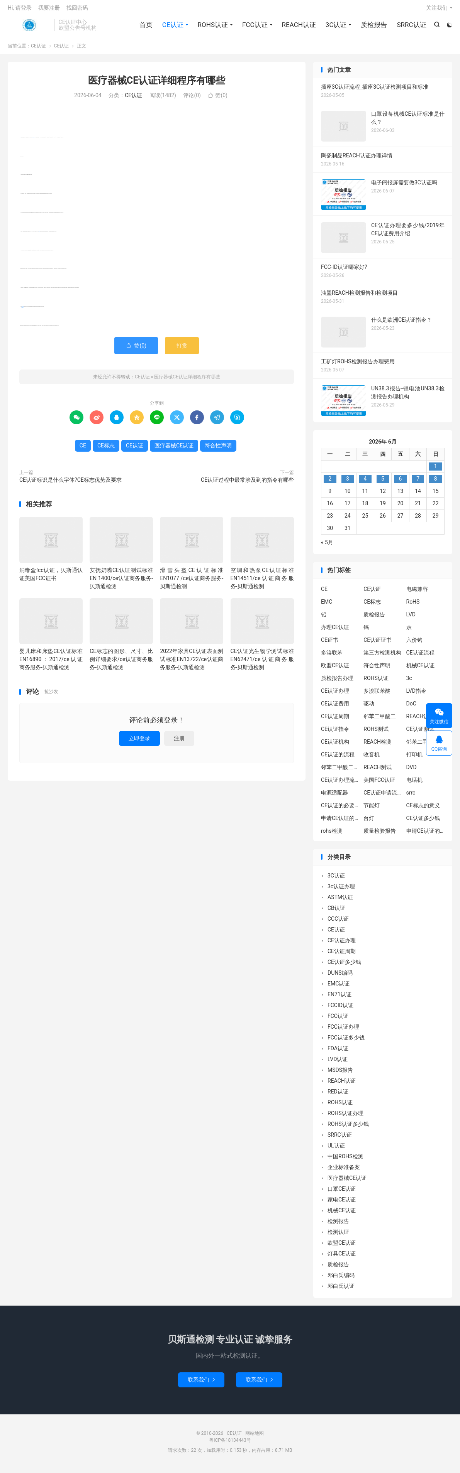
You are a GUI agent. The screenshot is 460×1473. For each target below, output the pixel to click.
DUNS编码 (340, 977)
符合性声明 (218, 449)
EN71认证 (339, 998)
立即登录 (139, 742)
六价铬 (414, 644)
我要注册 (49, 10)
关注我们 (437, 10)
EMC (326, 605)
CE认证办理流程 (340, 784)
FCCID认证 (340, 1009)
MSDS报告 (340, 1074)
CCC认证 (338, 923)
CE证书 (329, 644)
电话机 (414, 784)
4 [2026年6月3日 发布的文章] (365, 483)
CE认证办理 (335, 695)
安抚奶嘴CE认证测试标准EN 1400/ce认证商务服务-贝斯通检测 (121, 582)
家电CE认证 (342, 1204)
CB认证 (336, 912)
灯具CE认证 (342, 1258)
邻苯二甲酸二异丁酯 (425, 745)
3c (409, 682)
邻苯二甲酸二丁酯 (340, 771)
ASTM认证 (340, 901)
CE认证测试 (420, 733)
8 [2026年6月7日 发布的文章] (435, 483)
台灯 (368, 822)
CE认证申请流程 (382, 796)
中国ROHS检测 (345, 1160)
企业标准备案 (344, 1171)
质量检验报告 (379, 835)
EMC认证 (339, 988)
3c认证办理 (341, 891)
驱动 (368, 707)
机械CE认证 (420, 669)
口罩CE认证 (342, 1193)
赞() (217, 99)
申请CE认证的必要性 (340, 822)
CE (83, 449)
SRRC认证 (411, 27)
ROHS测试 (376, 733)
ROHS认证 (212, 27)
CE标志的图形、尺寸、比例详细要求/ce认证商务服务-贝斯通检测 (121, 663)
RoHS (413, 605)
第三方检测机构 (382, 656)
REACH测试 (377, 771)
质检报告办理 (337, 682)
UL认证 (336, 1150)
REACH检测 (377, 745)
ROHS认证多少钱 (348, 1128)
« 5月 (327, 546)
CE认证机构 (335, 745)
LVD (411, 618)
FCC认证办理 (343, 1031)
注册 (179, 742)
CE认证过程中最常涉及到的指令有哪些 (247, 484)
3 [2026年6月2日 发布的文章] (347, 483)
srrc (411, 796)
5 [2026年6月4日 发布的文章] (382, 483)
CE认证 (29, 27)
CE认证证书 (377, 644)
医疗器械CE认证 (174, 449)
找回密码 (77, 10)
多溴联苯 (332, 656)
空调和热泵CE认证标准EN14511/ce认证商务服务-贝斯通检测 (262, 582)
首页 (145, 27)
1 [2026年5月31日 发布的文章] (435, 470)
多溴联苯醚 (376, 695)
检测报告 (338, 1225)
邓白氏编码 (341, 1279)
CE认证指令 (335, 733)
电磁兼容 (417, 593)
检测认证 (338, 1236)
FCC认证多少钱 (346, 1042)
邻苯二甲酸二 (379, 720)
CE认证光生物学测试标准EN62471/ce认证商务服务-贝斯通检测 (262, 663)
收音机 (371, 758)
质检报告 (373, 27)
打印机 (414, 758)
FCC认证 (254, 27)
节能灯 (371, 809)
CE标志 (106, 449)
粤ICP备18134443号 (230, 1444)
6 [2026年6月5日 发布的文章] (400, 483)
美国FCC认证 (379, 784)
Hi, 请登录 (20, 10)
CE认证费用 (335, 707)
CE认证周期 (335, 720)
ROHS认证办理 (345, 1117)
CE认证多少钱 (423, 822)
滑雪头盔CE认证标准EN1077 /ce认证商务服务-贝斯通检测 (191, 582)
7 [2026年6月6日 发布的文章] (417, 483)
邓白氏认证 (341, 1290)
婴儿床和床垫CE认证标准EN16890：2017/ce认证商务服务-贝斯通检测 (51, 663)
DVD (411, 771)
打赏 (182, 349)
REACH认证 (298, 27)
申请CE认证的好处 (425, 835)
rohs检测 (332, 835)
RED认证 (338, 1096)
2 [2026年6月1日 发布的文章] (329, 483)
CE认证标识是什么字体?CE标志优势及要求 (70, 484)
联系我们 (201, 1384)
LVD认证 (338, 1063)
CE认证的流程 (338, 758)
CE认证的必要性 (340, 809)
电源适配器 (334, 796)
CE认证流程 (420, 656)
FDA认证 (338, 1052)
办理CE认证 (335, 631)
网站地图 (254, 1437)
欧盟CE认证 (335, 669)
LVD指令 (416, 695)
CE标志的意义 (423, 809)
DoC (411, 707)
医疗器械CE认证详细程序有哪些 (156, 84)
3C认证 (335, 27)
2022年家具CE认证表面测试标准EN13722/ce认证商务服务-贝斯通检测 (191, 663)
